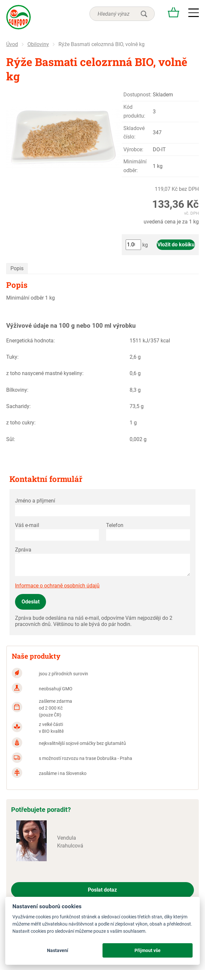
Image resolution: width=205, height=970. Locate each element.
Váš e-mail (27, 525)
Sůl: (10, 439)
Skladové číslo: (134, 132)
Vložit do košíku (176, 244)
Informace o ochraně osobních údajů (57, 586)
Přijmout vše (147, 950)
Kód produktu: (134, 111)
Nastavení (57, 950)
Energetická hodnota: (30, 340)
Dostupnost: (137, 94)
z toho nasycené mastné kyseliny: (45, 373)
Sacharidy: (18, 406)
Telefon (114, 525)
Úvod (12, 44)
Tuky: (12, 357)
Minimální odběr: (135, 165)
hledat (144, 14)
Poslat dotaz (102, 890)
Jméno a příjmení (35, 501)
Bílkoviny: (17, 390)
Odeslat (30, 602)
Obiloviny (38, 44)
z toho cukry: (21, 422)
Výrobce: (133, 149)
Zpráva (23, 550)
